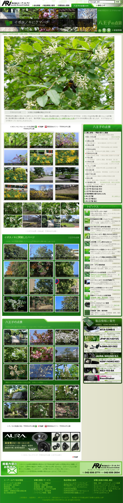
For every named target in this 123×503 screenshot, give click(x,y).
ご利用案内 (23, 497)
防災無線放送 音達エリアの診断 (45, 489)
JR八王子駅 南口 (91, 201)
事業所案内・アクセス (11, 489)
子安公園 (89, 157)
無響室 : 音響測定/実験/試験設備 (15, 491)
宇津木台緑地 (91, 149)
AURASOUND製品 (70, 489)
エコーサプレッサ (114, 489)
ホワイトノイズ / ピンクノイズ (104, 485)
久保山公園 (90, 145)
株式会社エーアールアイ (61, 497)
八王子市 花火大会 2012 (93, 191)
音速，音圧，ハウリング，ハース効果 (107, 483)
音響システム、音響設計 (42, 483)
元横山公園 (90, 141)
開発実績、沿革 (9, 487)
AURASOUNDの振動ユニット (74, 493)
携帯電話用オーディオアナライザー (76, 485)
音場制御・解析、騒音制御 (99, 297)
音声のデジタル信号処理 (98, 274)
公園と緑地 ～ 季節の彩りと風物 (96, 133)
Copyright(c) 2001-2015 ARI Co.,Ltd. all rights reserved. (61, 500)
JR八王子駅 (103, 196)
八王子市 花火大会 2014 (93, 186)
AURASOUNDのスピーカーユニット (76, 491)
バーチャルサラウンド (101, 493)
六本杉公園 (103, 162)
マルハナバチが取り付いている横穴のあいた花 (58, 118)
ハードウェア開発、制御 (42, 493)
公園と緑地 (23, 34)
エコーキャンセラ (100, 489)
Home (5, 34)
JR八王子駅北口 (91, 199)
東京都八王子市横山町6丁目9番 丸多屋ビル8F (88, 497)
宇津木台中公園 (34, 34)
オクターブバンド (100, 487)
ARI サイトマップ (44, 497)
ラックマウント (113, 487)
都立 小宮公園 (103, 137)
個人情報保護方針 (10, 493)
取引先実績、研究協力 (11, 485)
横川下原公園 (91, 174)
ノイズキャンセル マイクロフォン (75, 487)
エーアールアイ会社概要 (12, 483)
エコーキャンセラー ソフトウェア (75, 483)
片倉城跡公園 (103, 182)
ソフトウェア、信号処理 (42, 491)
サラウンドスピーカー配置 (103, 491)
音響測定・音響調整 (41, 485)
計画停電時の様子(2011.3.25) (95, 194)
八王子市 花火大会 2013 (93, 189)
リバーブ (105, 276)
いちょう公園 (91, 166)
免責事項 (32, 497)
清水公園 (89, 178)
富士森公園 (90, 170)
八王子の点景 (13, 34)
